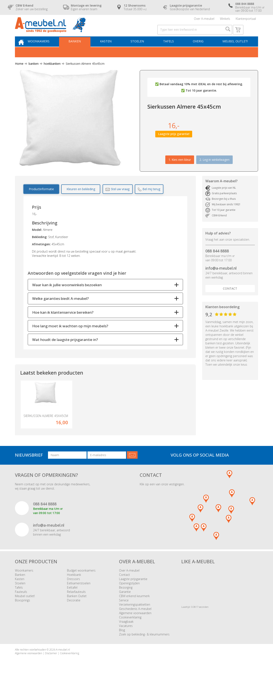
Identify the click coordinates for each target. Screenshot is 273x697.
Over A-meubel (204, 20)
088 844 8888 (217, 260)
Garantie (125, 610)
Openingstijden (129, 602)
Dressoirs (73, 597)
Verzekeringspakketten (134, 623)
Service (124, 619)
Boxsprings (22, 619)
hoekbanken (50, 73)
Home (19, 73)
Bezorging (125, 606)
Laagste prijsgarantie (133, 597)
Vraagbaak (126, 640)
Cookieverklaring (130, 636)
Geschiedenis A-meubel (135, 627)
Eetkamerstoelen (78, 602)
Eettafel (72, 606)
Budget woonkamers (81, 589)
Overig (198, 50)
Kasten (110, 50)
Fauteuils (21, 610)
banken (31, 73)
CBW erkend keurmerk (134, 614)
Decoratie (73, 619)
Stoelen (140, 50)
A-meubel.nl (63, 668)
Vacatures (126, 644)
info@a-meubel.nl (221, 278)
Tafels (170, 50)
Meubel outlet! (234, 50)
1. (179, 169)
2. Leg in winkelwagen (214, 169)
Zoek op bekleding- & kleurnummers (144, 653)
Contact (230, 298)
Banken (81, 50)
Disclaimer (51, 672)
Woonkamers (46, 50)
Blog (122, 649)
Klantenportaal (246, 20)
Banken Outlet (77, 614)
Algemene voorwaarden (135, 631)
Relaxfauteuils (76, 610)
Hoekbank (74, 593)
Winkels (225, 20)
